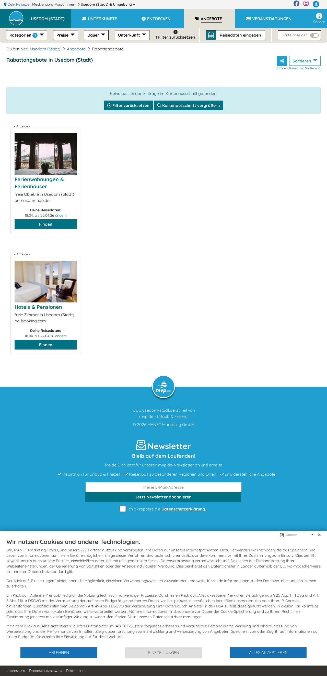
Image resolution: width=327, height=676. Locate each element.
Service (319, 18)
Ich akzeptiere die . (163, 509)
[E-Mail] (163, 487)
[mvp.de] (316, 4)
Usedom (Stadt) (108, 4)
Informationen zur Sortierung (299, 68)
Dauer (93, 35)
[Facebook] (296, 4)
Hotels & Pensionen (38, 307)
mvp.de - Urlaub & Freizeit (163, 416)
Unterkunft (129, 35)
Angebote (76, 48)
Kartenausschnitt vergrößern (188, 105)
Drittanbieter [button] (76, 670)
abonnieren (163, 497)
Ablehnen (59, 652)
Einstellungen (163, 652)
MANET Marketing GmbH (170, 424)
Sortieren (302, 60)
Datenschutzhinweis (45, 670)
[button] (51, 16)
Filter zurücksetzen (128, 105)
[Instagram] (306, 4)
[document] (163, 592)
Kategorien (24, 35)
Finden (45, 224)
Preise (62, 35)
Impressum (15, 670)
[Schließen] (319, 535)
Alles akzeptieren (268, 652)
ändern (61, 215)
